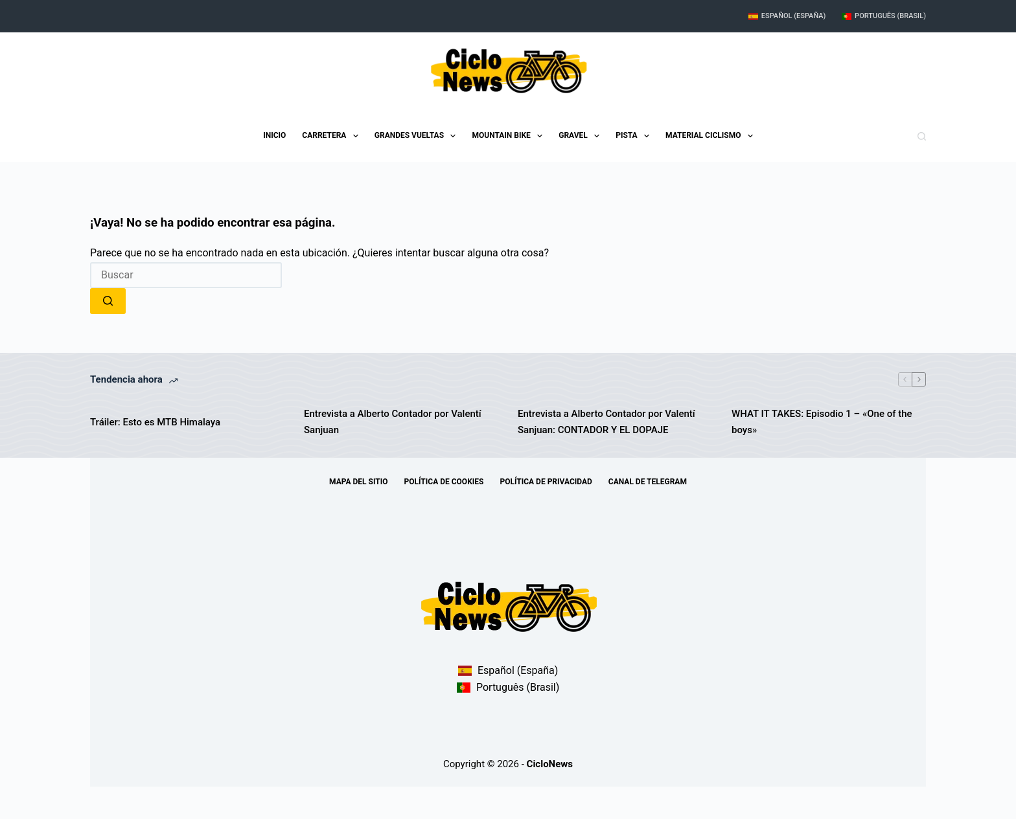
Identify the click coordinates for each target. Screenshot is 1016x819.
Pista (635, 136)
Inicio (274, 135)
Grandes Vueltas (418, 136)
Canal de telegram (647, 481)
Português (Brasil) (884, 16)
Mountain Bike (510, 136)
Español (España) (787, 16)
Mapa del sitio (358, 481)
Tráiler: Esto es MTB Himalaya (155, 422)
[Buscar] (922, 136)
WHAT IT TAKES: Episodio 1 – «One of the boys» (822, 422)
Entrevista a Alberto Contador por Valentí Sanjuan (392, 422)
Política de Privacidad (546, 481)
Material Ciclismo (711, 136)
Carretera (332, 136)
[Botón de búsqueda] (108, 301)
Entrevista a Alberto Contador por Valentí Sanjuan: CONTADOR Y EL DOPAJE (606, 422)
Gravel (582, 136)
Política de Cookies (444, 481)
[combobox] (186, 275)
